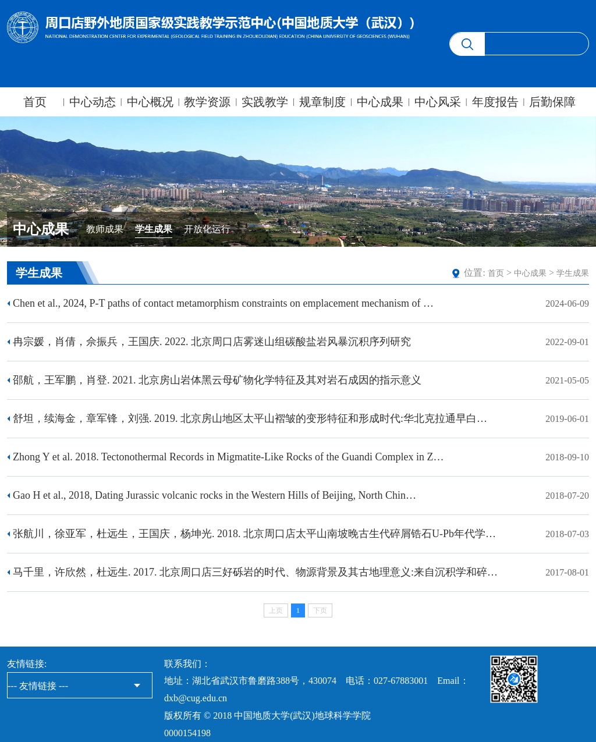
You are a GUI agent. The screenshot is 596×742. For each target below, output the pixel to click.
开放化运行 (207, 229)
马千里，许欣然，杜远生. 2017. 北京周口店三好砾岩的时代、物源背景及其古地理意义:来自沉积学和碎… (255, 572)
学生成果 (153, 229)
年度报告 (495, 101)
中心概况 (150, 101)
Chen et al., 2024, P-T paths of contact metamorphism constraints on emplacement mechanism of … (223, 303)
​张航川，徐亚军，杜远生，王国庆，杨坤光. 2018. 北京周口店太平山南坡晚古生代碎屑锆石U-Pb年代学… (254, 533)
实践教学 (265, 101)
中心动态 (92, 101)
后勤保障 (552, 101)
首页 (35, 101)
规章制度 (322, 101)
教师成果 (104, 229)
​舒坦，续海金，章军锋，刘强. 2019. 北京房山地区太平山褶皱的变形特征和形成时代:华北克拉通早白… (250, 418)
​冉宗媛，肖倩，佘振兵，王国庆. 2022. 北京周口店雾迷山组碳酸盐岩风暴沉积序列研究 (212, 341)
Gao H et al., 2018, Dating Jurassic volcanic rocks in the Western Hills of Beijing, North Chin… (214, 495)
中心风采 (437, 101)
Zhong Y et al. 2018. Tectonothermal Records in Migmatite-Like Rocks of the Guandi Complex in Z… (228, 457)
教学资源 (207, 101)
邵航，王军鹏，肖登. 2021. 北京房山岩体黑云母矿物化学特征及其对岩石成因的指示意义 (217, 380)
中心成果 (380, 101)
